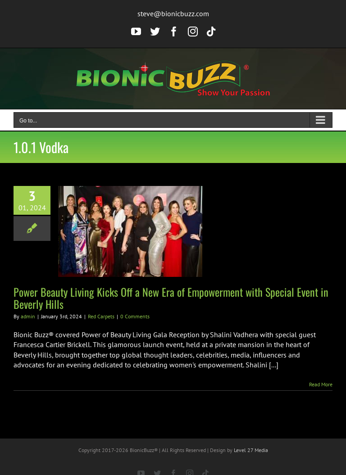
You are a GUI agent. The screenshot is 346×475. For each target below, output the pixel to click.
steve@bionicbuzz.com (173, 13)
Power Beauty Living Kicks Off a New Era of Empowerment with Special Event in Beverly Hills (171, 298)
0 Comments (135, 316)
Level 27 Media (251, 450)
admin (28, 316)
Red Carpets (101, 316)
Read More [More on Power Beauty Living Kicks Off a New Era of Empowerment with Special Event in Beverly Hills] (320, 384)
